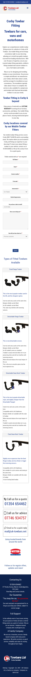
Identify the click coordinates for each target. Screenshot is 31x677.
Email (15, 167)
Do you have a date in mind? (15, 204)
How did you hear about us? (15, 233)
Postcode (15, 181)
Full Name (15, 159)
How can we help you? (15, 211)
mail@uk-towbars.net (22, 2)
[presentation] (15, 244)
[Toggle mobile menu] (28, 8)
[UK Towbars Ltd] (15, 656)
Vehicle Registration (15, 197)
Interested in (15, 188)
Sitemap (5, 668)
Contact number (15, 174)
